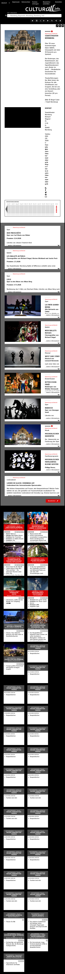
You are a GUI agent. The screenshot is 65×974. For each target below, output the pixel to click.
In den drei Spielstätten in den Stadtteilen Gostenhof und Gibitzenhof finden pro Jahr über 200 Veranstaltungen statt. (37, 570)
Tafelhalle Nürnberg (14, 626)
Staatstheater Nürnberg (14, 527)
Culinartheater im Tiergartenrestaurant (14, 560)
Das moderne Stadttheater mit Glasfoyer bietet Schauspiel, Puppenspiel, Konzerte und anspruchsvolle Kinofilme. (38, 925)
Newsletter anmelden (46, 3)
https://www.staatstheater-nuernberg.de (46, 174)
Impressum (16, 2)
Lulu (10, 540)
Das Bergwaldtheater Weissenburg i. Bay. (37, 626)
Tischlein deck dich (11, 798)
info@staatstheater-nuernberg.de (46, 154)
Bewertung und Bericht (51, 33)
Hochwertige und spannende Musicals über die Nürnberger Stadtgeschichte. (15, 944)
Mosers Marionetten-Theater (37, 647)
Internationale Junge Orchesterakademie (37, 935)
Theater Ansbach (38, 915)
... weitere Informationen (14, 245)
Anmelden (58, 2)
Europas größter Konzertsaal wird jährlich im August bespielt (14, 667)
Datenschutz (26, 2)
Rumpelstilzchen (34, 653)
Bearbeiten (53, 501)
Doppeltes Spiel (34, 606)
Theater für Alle (10, 922)
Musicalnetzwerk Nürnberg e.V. (14, 935)
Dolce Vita (9, 573)
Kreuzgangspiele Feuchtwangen (38, 593)
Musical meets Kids (35, 534)
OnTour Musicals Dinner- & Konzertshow (37, 527)
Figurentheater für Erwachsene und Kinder (13, 963)
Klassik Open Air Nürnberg (14, 659)
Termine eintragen (35, 3)
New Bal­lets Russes (14, 535)
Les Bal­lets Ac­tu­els (14, 539)
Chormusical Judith (14, 593)
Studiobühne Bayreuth (14, 915)
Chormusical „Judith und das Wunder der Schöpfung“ (14, 600)
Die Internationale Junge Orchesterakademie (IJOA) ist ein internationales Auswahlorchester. (38, 945)
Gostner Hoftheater (38, 560)
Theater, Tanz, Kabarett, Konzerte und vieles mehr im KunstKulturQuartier (14, 634)
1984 (34, 605)
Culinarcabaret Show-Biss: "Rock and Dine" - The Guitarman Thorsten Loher (13, 570)
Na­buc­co (11, 534)
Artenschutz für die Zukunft (14, 567)
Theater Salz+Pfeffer (14, 956)
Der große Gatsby (38, 600)
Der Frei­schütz (13, 537)
